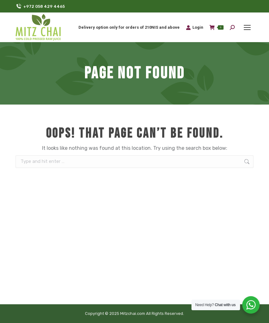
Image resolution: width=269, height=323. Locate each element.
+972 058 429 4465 (40, 6)
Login (194, 27)
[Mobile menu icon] (247, 27)
